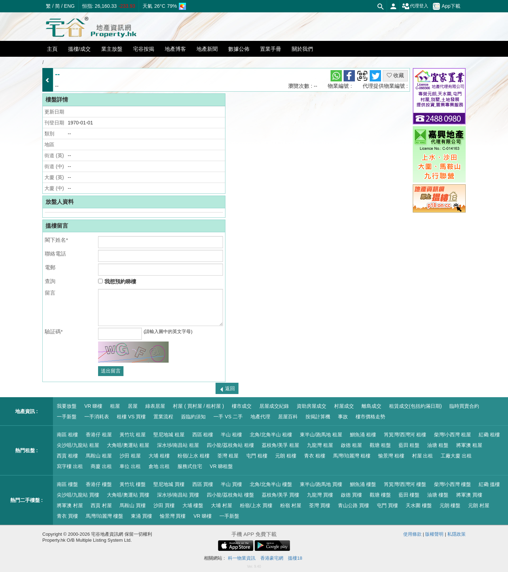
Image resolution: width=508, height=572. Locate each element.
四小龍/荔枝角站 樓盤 (230, 495)
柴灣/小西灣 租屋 (452, 434)
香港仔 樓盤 (99, 484)
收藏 (395, 75)
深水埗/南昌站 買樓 (178, 495)
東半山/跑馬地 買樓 (321, 484)
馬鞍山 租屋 (99, 456)
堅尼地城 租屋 (169, 434)
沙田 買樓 (164, 505)
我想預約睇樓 (117, 281)
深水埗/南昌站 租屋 (178, 445)
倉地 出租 (159, 466)
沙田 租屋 (130, 456)
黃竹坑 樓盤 (133, 484)
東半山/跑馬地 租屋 (321, 434)
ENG (69, 6)
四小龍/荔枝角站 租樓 (230, 445)
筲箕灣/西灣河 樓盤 (405, 484)
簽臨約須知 (193, 416)
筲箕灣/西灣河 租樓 (405, 434)
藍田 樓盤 (409, 495)
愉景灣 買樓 (173, 516)
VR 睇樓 (93, 406)
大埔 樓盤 (193, 505)
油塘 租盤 (437, 445)
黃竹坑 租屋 (133, 434)
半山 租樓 (231, 434)
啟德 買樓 (351, 495)
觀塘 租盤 (380, 445)
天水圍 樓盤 (419, 505)
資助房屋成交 (311, 406)
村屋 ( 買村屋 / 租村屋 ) (198, 406)
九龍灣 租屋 (320, 445)
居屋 (133, 406)
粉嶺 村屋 (290, 505)
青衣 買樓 (67, 516)
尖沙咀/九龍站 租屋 (78, 445)
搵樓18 (295, 558)
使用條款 (412, 534)
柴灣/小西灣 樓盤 (452, 484)
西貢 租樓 (67, 456)
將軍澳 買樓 (469, 495)
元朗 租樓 (285, 456)
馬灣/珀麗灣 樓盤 (104, 516)
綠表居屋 (155, 406)
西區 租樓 (202, 434)
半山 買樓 (231, 484)
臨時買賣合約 (464, 406)
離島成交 (371, 406)
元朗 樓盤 (450, 505)
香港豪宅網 (271, 558)
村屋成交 (344, 406)
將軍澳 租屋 (469, 445)
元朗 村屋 (478, 505)
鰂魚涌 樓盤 (363, 484)
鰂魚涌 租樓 (363, 434)
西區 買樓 (202, 484)
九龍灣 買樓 (320, 495)
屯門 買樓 (387, 505)
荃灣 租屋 (227, 456)
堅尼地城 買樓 (169, 484)
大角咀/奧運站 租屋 (128, 445)
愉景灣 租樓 (391, 456)
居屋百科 (288, 416)
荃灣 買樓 (319, 505)
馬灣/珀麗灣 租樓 (351, 456)
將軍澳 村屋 (70, 505)
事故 (343, 416)
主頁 (52, 49)
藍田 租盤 (409, 445)
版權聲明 (434, 534)
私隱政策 (456, 534)
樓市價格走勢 (370, 416)
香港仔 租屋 (99, 434)
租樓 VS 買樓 (131, 416)
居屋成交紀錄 (274, 406)
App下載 (446, 6)
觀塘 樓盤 (380, 495)
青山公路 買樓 (353, 505)
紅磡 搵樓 (489, 484)
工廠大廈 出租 (456, 456)
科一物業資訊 (241, 558)
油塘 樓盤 (437, 495)
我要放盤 (67, 406)
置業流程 (163, 416)
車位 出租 (130, 466)
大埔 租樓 (159, 456)
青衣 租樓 (314, 456)
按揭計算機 (318, 416)
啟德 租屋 (351, 445)
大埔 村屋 (221, 505)
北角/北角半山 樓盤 (271, 484)
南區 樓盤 (67, 484)
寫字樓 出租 (70, 466)
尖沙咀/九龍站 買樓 (78, 495)
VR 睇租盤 (221, 466)
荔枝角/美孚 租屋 (280, 445)
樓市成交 (242, 406)
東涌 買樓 (141, 516)
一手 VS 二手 (227, 416)
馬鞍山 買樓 (133, 505)
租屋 (115, 406)
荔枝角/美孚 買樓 (280, 495)
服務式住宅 (189, 466)
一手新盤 (67, 416)
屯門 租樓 (256, 456)
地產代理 (260, 416)
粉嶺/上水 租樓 (193, 456)
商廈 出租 (101, 466)
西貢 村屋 (101, 505)
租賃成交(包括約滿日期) (415, 406)
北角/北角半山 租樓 (271, 434)
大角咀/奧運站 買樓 (128, 495)
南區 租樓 (67, 434)
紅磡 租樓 (489, 434)
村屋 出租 (422, 456)
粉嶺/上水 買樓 (256, 505)
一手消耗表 (96, 416)
